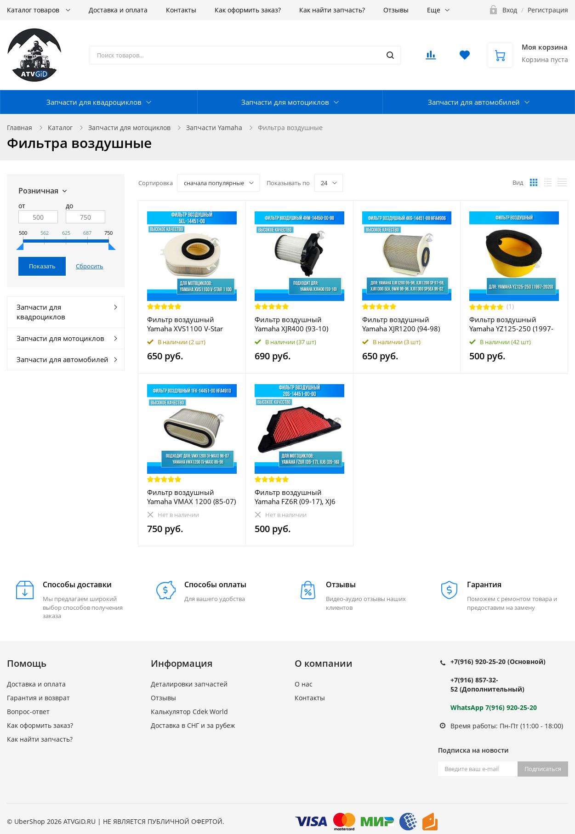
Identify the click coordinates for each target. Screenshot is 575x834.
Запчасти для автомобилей (474, 102)
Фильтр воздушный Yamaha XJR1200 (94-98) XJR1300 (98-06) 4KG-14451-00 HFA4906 (401, 324)
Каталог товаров (34, 10)
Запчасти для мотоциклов (285, 102)
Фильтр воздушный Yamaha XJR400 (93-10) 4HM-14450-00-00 (291, 324)
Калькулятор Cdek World (189, 711)
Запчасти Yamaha (214, 127)
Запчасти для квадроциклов (94, 102)
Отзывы (396, 10)
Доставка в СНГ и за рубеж (193, 725)
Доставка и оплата (118, 10)
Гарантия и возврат (38, 697)
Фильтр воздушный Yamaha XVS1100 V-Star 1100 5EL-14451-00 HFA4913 (185, 324)
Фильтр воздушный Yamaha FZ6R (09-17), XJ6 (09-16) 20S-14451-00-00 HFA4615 (295, 497)
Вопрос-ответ (28, 711)
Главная (19, 127)
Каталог (60, 127)
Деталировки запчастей (189, 684)
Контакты (181, 10)
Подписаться (542, 769)
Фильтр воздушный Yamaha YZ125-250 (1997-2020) (511, 324)
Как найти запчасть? (332, 10)
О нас (304, 684)
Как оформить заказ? (248, 10)
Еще (433, 10)
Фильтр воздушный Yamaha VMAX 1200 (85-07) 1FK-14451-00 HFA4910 (191, 497)
